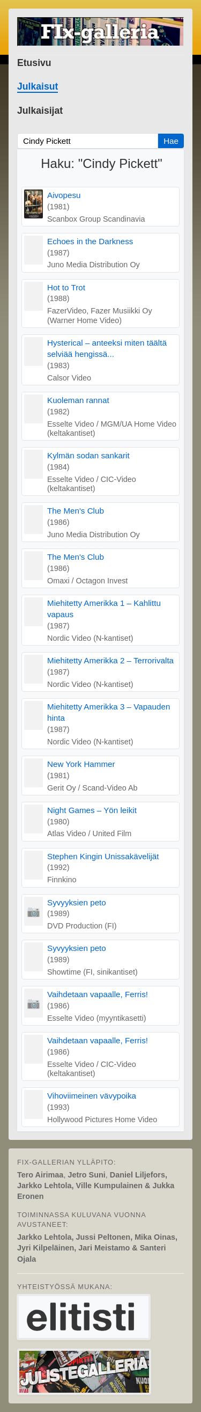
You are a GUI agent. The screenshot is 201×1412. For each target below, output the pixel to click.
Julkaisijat (40, 110)
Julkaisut (37, 86)
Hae (170, 140)
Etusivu (34, 62)
